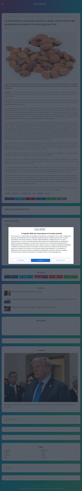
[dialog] (41, 245)
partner (20, 236)
